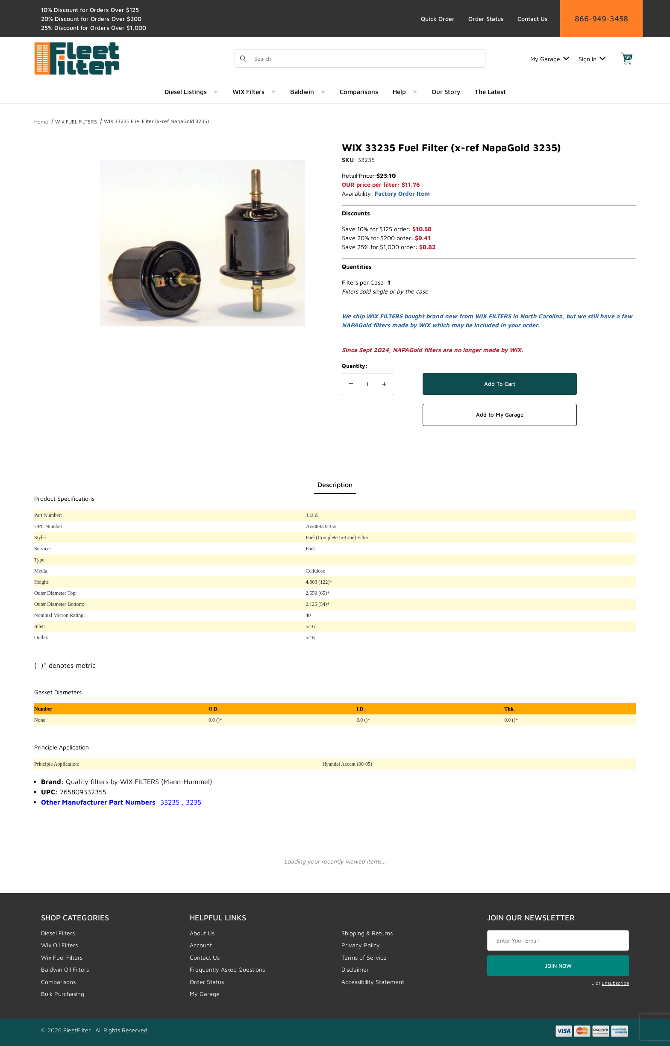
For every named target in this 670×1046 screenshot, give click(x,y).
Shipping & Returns (367, 933)
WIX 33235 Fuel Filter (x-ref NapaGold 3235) (156, 121)
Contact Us (532, 18)
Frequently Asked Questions (227, 969)
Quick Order (438, 18)
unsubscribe (615, 983)
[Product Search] (367, 58)
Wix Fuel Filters (61, 957)
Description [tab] (335, 484)
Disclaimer (355, 969)
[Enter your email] (558, 940)
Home (41, 121)
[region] (51, 240)
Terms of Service (364, 957)
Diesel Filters (58, 933)
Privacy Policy (360, 945)
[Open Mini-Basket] (627, 59)
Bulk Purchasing (62, 993)
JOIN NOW (558, 965)
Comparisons (58, 981)
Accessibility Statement (372, 981)
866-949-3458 (601, 18)
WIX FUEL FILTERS (76, 121)
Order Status (486, 18)
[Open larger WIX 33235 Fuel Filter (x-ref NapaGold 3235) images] (202, 243)
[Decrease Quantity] (350, 384)
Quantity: (354, 365)
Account (201, 945)
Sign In (592, 58)
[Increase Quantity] (384, 384)
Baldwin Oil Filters (65, 969)
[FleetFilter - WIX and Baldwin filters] (77, 58)
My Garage (549, 58)
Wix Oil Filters (59, 945)
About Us (202, 933)
